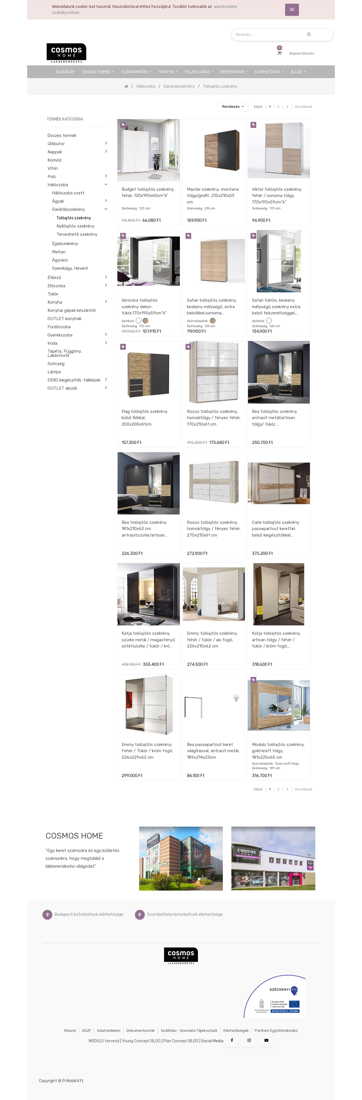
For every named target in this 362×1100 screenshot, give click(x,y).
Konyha (55, 302)
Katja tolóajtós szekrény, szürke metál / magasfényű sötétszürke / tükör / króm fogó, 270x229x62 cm (148, 640)
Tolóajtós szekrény (74, 218)
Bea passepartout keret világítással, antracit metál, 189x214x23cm (213, 751)
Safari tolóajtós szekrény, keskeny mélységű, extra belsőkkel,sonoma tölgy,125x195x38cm (212, 307)
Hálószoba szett (68, 193)
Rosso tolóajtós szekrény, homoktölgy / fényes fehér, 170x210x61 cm (214, 418)
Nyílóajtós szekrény (75, 226)
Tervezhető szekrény (77, 234)
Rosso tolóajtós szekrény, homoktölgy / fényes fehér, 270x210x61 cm (214, 529)
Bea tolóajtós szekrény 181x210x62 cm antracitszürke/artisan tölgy (144, 529)
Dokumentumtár (140, 1030)
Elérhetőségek (236, 1030)
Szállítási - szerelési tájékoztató (189, 1030)
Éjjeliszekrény (65, 243)
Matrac (59, 251)
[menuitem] (66, 71)
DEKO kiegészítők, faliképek (74, 380)
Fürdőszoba (59, 326)
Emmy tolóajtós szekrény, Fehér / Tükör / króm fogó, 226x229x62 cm (147, 751)
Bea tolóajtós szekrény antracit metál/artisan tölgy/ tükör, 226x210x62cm (274, 418)
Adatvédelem (108, 1030)
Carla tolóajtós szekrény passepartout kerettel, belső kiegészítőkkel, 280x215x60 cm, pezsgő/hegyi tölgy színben (275, 529)
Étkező (54, 277)
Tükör (53, 294)
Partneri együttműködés (276, 1030)
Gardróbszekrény (68, 209)
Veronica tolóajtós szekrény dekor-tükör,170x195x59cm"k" (144, 307)
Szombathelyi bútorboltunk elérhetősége (185, 914)
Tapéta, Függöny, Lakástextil (65, 353)
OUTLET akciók (62, 388)
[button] (232, 107)
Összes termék (62, 135)
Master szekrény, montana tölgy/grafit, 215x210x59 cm (213, 196)
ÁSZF (86, 1030)
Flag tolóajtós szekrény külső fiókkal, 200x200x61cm (144, 418)
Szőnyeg (56, 363)
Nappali (55, 152)
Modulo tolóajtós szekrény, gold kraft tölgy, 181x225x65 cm (278, 751)
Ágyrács (60, 260)
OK (292, 9)
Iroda (52, 343)
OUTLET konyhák (64, 318)
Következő (303, 107)
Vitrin (53, 168)
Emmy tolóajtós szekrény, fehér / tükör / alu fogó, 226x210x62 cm (212, 640)
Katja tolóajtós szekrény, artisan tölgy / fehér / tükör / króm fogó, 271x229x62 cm (276, 640)
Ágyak (58, 201)
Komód (54, 160)
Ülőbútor (56, 143)
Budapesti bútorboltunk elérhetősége (89, 914)
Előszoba (56, 285)
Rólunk (70, 1030)
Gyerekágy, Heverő (70, 268)
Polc (52, 176)
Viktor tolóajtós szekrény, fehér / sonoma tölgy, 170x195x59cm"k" (277, 196)
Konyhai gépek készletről (72, 310)
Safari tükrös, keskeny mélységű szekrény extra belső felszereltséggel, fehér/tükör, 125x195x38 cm (276, 307)
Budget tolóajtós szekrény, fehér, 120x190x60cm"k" (148, 192)
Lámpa (54, 371)
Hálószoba (58, 184)
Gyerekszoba (60, 335)
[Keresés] (210, 104)
